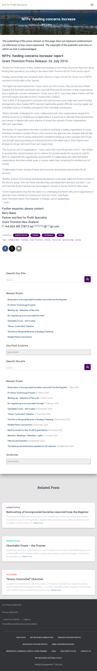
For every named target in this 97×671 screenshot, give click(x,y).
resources (56, 240)
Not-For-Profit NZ (11, 619)
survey (78, 240)
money (48, 240)
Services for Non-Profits (69, 637)
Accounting (11, 575)
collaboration (14, 240)
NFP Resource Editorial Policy (48, 658)
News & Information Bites (63, 644)
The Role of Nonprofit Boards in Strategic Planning (30, 332)
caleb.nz (27, 619)
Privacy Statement (10, 612)
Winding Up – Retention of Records (23, 310)
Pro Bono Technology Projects (21, 305)
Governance (48, 235)
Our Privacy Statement (11, 605)
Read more (38, 523)
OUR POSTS (21, 637)
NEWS (60, 235)
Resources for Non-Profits (35, 644)
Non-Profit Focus (68, 651)
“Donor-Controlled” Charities (21, 326)
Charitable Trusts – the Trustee (21, 321)
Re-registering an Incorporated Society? (26, 316)
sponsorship (68, 240)
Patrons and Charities (17, 441)
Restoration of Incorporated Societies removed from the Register (37, 299)
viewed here (63, 199)
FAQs (54, 651)
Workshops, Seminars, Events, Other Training (26, 651)
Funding (35, 235)
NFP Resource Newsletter (41, 637)
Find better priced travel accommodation (19, 624)
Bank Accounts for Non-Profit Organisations (28, 430)
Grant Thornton (36, 240)
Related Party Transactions (20, 337)
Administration (21, 235)
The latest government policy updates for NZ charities (32, 446)
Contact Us (86, 651)
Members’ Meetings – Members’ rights (25, 435)
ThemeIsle (57, 664)
